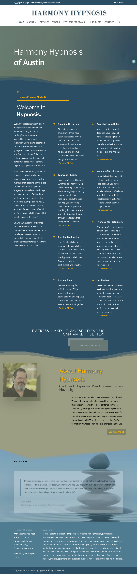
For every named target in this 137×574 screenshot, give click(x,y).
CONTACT (109, 22)
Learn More (115, 431)
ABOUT (30, 22)
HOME (21, 22)
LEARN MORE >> (65, 163)
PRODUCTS (95, 22)
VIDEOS (56, 22)
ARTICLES (44, 22)
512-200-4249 (26, 548)
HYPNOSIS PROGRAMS (74, 22)
